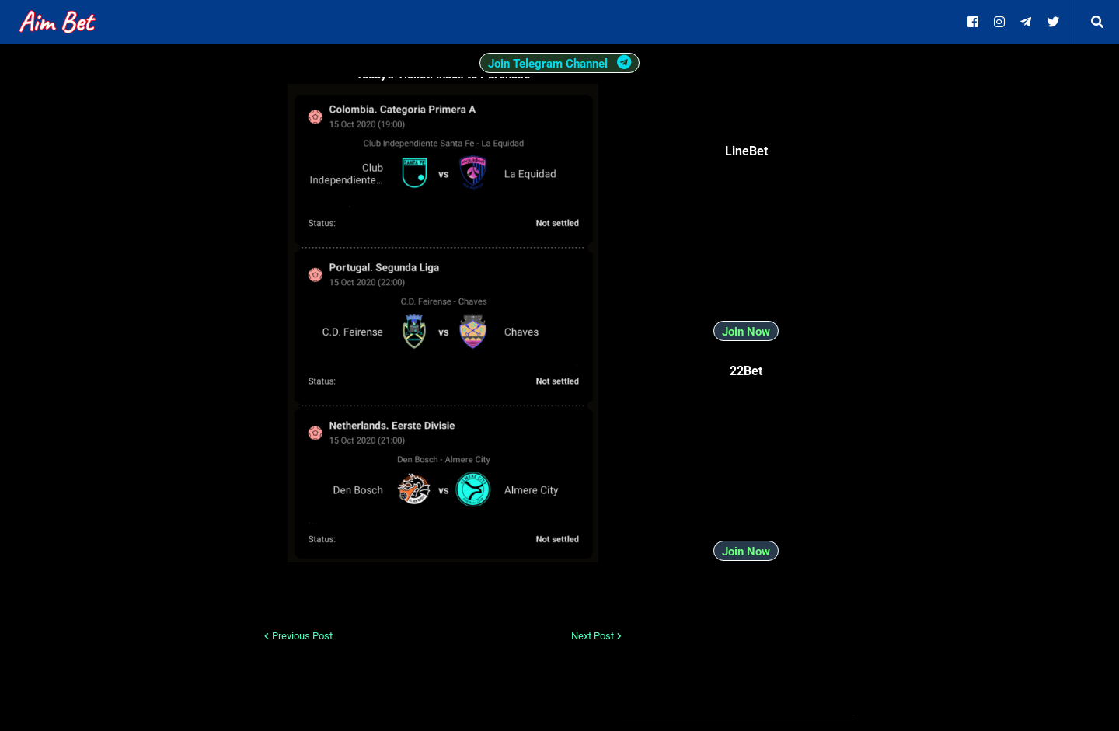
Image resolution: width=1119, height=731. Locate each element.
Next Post (592, 636)
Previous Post (302, 636)
